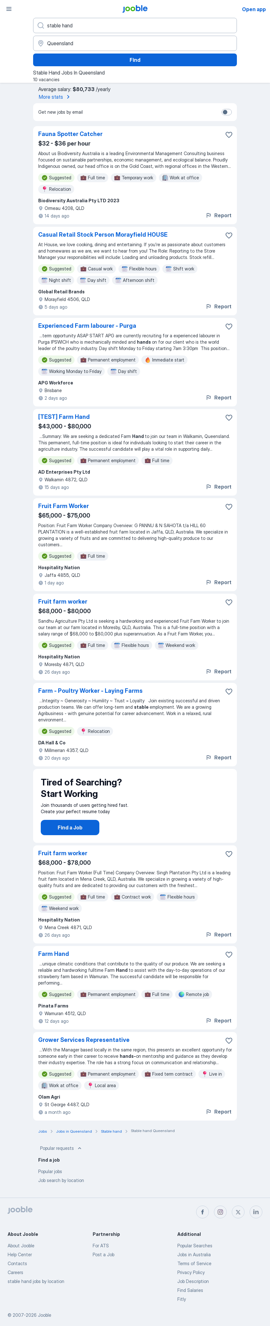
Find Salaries (190, 1290)
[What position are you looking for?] (135, 25)
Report (218, 215)
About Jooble (21, 1245)
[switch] (227, 112)
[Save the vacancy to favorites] (229, 134)
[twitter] (238, 1212)
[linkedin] (256, 1212)
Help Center (20, 1254)
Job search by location (61, 1186)
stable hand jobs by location (36, 1281)
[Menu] (9, 9)
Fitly (181, 1299)
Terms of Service (194, 1263)
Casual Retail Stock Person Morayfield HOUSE (102, 234)
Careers (15, 1272)
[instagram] (220, 1212)
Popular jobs (50, 1177)
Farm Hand (53, 960)
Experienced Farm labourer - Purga (87, 325)
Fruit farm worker (62, 601)
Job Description (193, 1281)
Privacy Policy (191, 1272)
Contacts (17, 1263)
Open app (254, 9)
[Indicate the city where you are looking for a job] (135, 43)
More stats (55, 97)
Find (135, 60)
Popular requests (61, 1154)
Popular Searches (194, 1245)
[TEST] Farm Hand (64, 416)
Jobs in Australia (194, 1254)
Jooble (44, 1315)
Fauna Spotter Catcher (70, 134)
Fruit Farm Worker (63, 506)
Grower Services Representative (84, 1046)
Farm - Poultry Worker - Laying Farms (90, 690)
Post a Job (103, 1254)
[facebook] (202, 1212)
